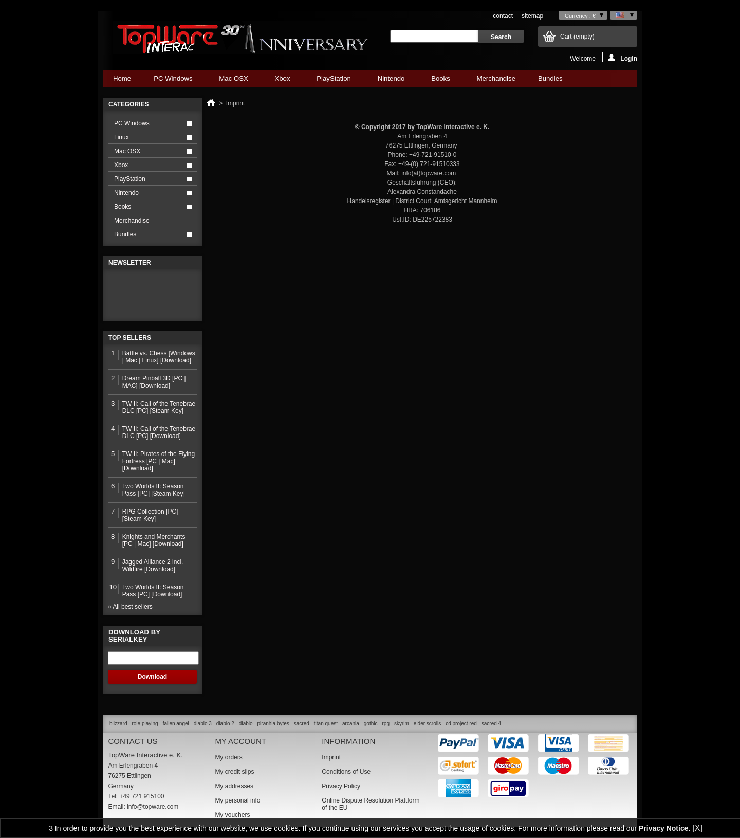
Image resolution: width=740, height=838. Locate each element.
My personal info (237, 800)
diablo (246, 723)
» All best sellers (130, 606)
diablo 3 (203, 723)
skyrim (401, 723)
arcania (350, 723)
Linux (121, 137)
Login (622, 58)
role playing (145, 723)
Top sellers (129, 337)
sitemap (532, 16)
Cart (577, 36)
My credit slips (234, 771)
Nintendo (391, 81)
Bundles (550, 81)
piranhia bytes (273, 723)
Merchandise (495, 78)
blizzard (118, 723)
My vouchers (232, 814)
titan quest (326, 723)
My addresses (234, 786)
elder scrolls (427, 723)
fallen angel (176, 723)
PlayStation (333, 81)
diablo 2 (225, 723)
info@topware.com (152, 806)
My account (240, 741)
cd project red (461, 723)
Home (122, 78)
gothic (371, 723)
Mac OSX (233, 81)
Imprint (331, 757)
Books (440, 81)
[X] (697, 828)
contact (503, 16)
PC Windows (172, 81)
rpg (385, 723)
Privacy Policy (341, 786)
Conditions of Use (346, 771)
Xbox (282, 81)
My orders (228, 757)
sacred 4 (491, 723)
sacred (301, 723)
